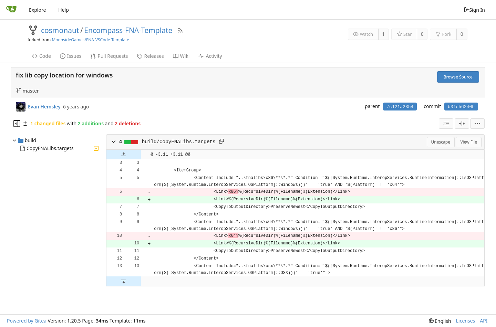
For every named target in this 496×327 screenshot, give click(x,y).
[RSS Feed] (180, 30)
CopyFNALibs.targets (50, 148)
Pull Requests (109, 56)
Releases (150, 56)
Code (41, 56)
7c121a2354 (399, 106)
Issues (70, 56)
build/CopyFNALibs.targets (179, 142)
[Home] (11, 9)
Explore (37, 10)
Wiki (181, 56)
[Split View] (462, 123)
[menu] (477, 123)
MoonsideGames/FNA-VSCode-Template (90, 40)
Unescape (440, 142)
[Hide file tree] (16, 123)
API (483, 320)
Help (63, 10)
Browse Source (458, 77)
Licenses (465, 320)
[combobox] (446, 123)
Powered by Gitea (26, 320)
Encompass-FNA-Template (128, 30)
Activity (210, 56)
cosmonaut (60, 30)
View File (468, 142)
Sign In (474, 10)
